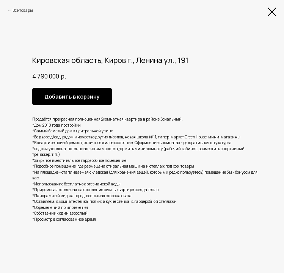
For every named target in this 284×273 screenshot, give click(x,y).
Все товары (23, 10)
